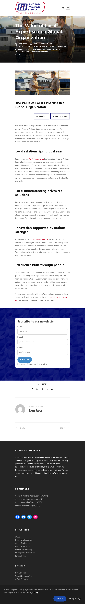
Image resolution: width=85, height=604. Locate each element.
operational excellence (34, 49)
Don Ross (23, 44)
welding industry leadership (35, 51)
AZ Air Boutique (21, 580)
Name (19, 327)
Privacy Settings (75, 598)
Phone (20, 348)
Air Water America (27, 47)
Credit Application (22, 544)
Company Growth (41, 44)
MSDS (17, 538)
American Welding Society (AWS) (28, 503)
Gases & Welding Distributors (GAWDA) (31, 497)
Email (20, 337)
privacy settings (32, 592)
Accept (60, 598)
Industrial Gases (43, 47)
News (52, 44)
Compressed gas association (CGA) (29, 500)
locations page (55, 297)
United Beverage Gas (23, 577)
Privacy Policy (20, 557)
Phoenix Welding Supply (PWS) (27, 506)
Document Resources (24, 541)
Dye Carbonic (20, 574)
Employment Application (25, 554)
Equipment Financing (23, 551)
